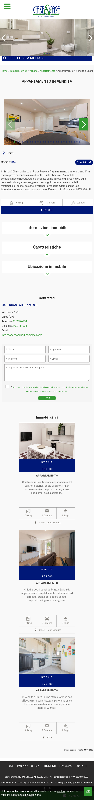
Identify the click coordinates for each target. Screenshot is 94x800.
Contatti (81, 766)
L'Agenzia (22, 766)
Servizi (35, 766)
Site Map (59, 782)
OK (88, 791)
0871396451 (20, 321)
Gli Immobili (49, 766)
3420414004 (19, 325)
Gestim (89, 782)
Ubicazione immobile (47, 266)
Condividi (84, 162)
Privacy (69, 782)
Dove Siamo (66, 766)
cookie (61, 791)
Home (11, 766)
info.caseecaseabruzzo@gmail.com (22, 335)
